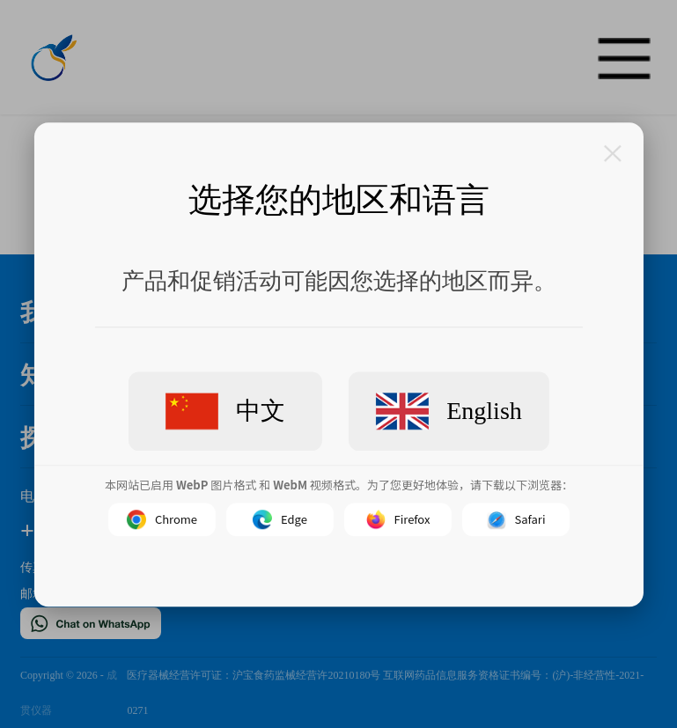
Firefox (397, 518)
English (449, 411)
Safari (515, 518)
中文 (225, 411)
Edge (280, 518)
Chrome (161, 518)
